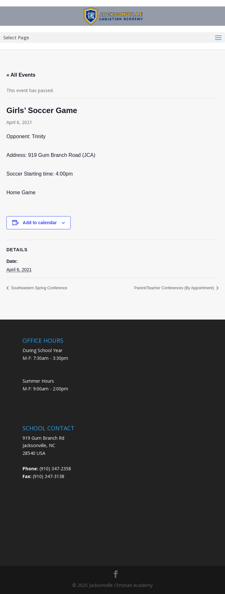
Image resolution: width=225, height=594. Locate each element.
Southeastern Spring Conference (38, 288)
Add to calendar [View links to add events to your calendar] (40, 222)
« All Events (20, 75)
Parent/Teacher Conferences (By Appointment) (174, 288)
